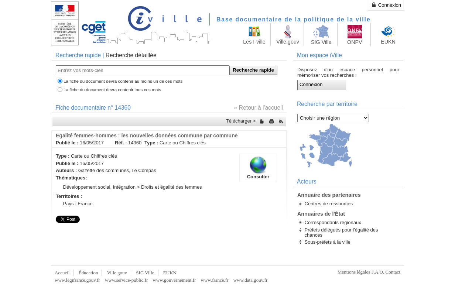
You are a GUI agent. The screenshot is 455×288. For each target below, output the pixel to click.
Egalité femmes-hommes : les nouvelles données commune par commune (146, 135)
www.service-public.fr (126, 280)
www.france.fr (215, 280)
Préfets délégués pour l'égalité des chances (341, 232)
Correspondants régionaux (333, 222)
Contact (393, 272)
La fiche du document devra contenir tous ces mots (112, 89)
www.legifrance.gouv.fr (77, 280)
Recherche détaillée (131, 55)
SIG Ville (145, 272)
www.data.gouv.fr (250, 280)
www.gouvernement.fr (174, 280)
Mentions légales (354, 272)
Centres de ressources (329, 203)
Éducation (88, 272)
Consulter (258, 167)
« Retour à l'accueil (258, 107)
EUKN (170, 272)
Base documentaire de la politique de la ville (293, 19)
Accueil (62, 272)
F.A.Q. (378, 272)
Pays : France (78, 203)
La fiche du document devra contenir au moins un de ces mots (123, 81)
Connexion (386, 5)
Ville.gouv (117, 272)
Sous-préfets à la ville (327, 242)
